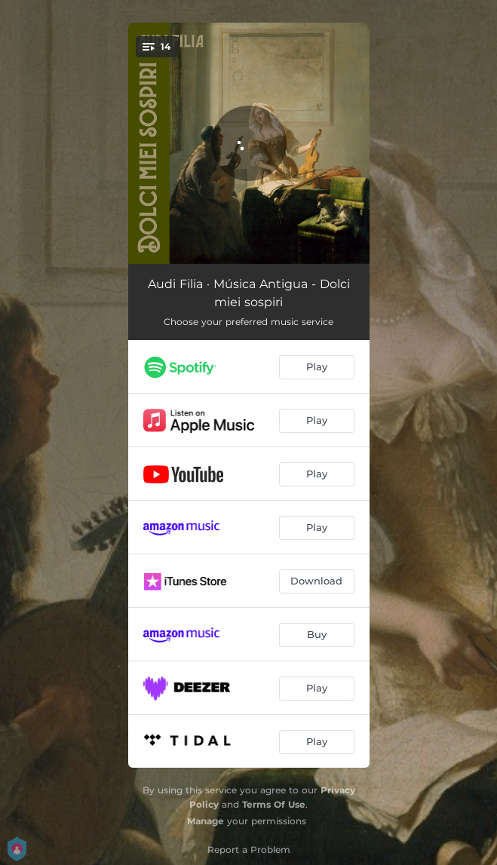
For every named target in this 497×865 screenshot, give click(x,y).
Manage (205, 821)
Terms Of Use (273, 804)
